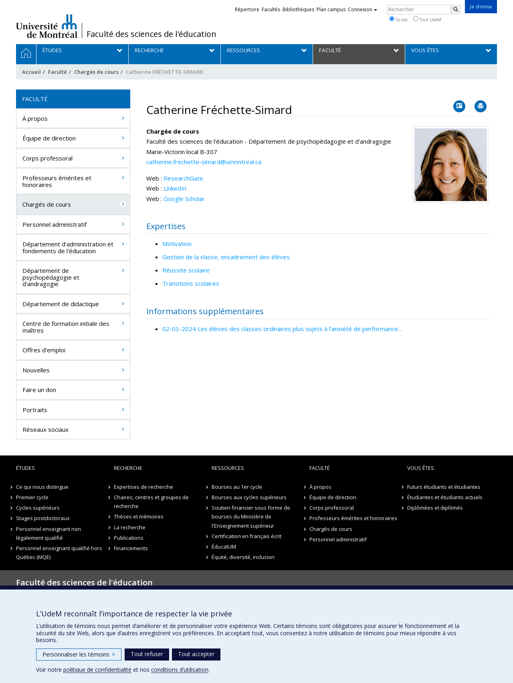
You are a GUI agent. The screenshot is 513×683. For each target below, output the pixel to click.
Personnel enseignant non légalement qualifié (48, 533)
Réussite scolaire (186, 270)
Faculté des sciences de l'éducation (151, 34)
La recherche (129, 527)
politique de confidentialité (97, 669)
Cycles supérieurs (38, 507)
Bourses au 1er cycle (237, 486)
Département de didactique (60, 304)
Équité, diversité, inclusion (243, 557)
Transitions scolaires (190, 283)
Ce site (398, 19)
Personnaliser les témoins (78, 654)
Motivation (177, 244)
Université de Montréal (46, 26)
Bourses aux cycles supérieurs (249, 497)
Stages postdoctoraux (43, 518)
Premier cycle (32, 497)
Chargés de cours (96, 71)
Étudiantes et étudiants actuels (445, 497)
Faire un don (39, 390)
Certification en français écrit (246, 536)
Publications (128, 537)
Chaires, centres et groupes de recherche (151, 502)
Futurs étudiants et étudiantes (444, 486)
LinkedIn (175, 188)
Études (25, 468)
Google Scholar (184, 199)
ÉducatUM (224, 546)
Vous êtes (420, 468)
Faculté (57, 71)
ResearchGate (183, 178)
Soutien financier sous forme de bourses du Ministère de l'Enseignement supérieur (251, 516)
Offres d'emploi (43, 350)
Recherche (128, 468)
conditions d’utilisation (179, 669)
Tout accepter (196, 654)
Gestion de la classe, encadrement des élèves (226, 257)
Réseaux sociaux (45, 429)
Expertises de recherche (143, 486)
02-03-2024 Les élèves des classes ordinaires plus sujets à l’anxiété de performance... (282, 329)
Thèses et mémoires (139, 516)
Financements (131, 548)
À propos (35, 118)
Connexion (362, 9)
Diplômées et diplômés (435, 507)
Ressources (228, 468)
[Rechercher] (455, 9)
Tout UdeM (427, 19)
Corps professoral (47, 158)
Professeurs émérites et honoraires (56, 181)
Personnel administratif (54, 224)
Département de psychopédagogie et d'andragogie (50, 277)
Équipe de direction (49, 138)
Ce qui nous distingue (42, 486)
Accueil (31, 71)
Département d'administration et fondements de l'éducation (67, 247)
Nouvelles (36, 370)
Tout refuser (147, 654)
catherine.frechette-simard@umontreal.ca (203, 162)
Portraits (34, 410)
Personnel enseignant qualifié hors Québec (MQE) (59, 553)
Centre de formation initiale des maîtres (65, 326)
